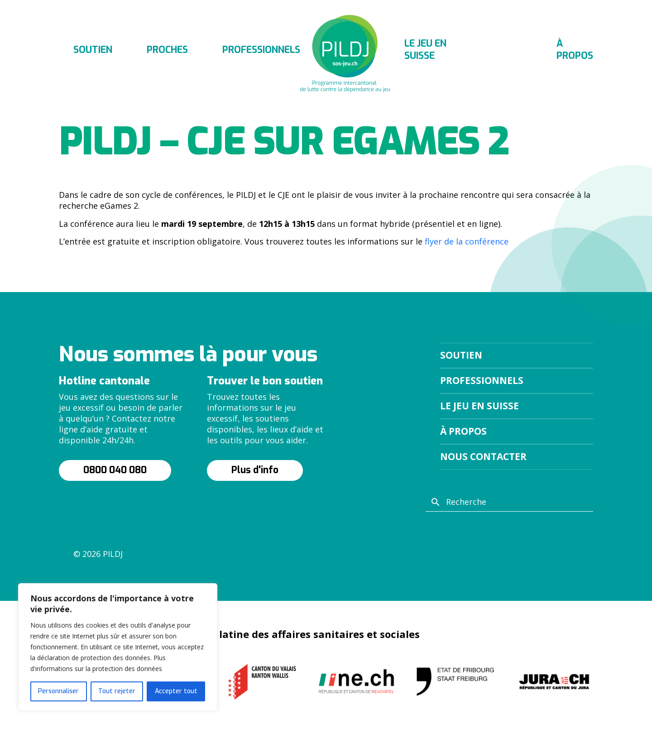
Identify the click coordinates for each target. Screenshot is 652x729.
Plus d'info (254, 470)
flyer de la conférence (466, 241)
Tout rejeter (116, 691)
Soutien (92, 49)
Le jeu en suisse (425, 49)
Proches (167, 49)
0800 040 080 (115, 470)
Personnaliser (58, 691)
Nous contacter (483, 456)
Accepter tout (176, 691)
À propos (574, 49)
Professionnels (261, 49)
